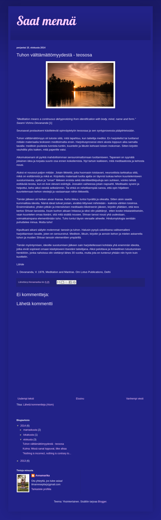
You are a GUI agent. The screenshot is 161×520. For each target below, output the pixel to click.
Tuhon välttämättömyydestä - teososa (43, 443)
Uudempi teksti (26, 398)
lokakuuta (29, 434)
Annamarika (43, 475)
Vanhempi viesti (134, 398)
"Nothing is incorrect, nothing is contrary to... (47, 453)
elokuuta (28, 439)
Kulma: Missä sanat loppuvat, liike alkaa (45, 448)
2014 (23, 425)
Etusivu (80, 398)
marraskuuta (30, 429)
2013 (23, 460)
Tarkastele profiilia (41, 489)
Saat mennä (46, 20)
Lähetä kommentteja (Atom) (38, 404)
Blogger (102, 501)
